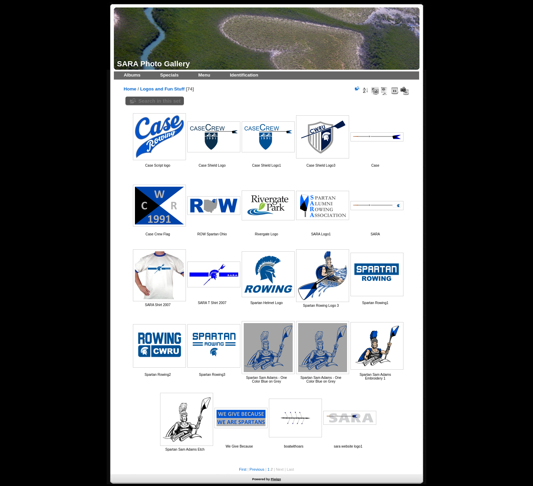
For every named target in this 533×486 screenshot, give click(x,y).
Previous (257, 469)
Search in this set (159, 101)
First (242, 469)
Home (130, 88)
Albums (132, 75)
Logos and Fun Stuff (162, 88)
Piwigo (276, 479)
